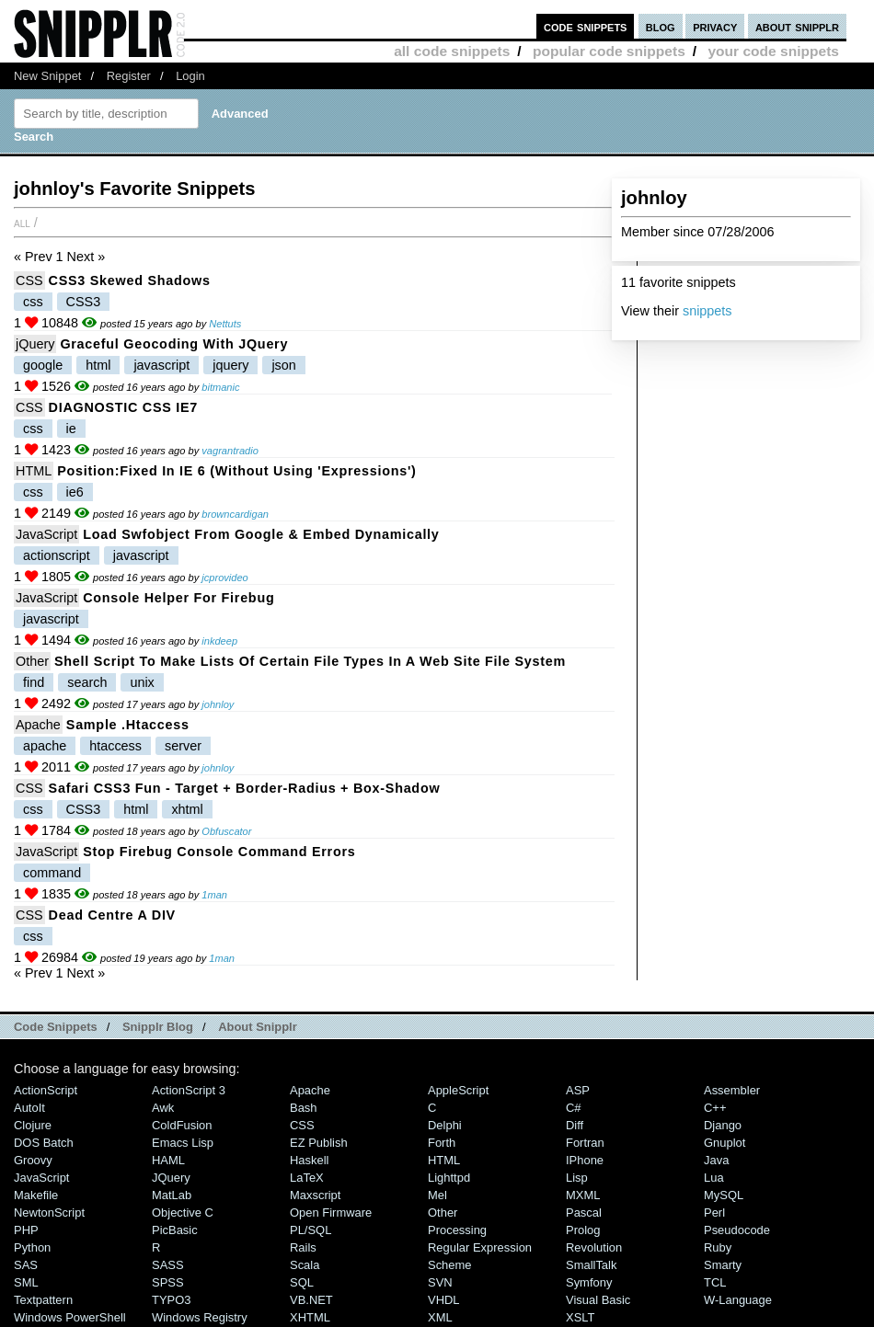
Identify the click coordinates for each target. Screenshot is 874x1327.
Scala (304, 1265)
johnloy (217, 704)
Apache (38, 724)
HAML (168, 1160)
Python (32, 1247)
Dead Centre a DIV (112, 915)
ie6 (75, 492)
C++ (715, 1108)
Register (129, 76)
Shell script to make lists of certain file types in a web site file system (310, 661)
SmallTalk (591, 1265)
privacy (715, 26)
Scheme (450, 1265)
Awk (163, 1108)
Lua (714, 1177)
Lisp (577, 1177)
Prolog (583, 1230)
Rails (303, 1247)
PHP (26, 1230)
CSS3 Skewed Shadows (130, 280)
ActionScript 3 (188, 1090)
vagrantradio (230, 450)
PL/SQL (310, 1230)
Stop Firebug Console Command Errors (219, 851)
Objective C (182, 1212)
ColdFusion (182, 1125)
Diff (574, 1125)
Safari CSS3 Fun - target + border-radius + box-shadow (245, 788)
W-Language (738, 1300)
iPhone (585, 1160)
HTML (34, 470)
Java (716, 1160)
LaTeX (307, 1177)
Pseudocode (737, 1230)
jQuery (35, 344)
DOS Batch (44, 1143)
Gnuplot (724, 1143)
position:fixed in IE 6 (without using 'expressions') (236, 470)
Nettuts (225, 323)
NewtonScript (49, 1212)
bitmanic (220, 387)
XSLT (580, 1317)
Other (32, 661)
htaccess (115, 745)
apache (44, 745)
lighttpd (449, 1177)
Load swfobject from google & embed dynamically (261, 534)
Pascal (584, 1212)
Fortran (585, 1143)
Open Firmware (331, 1212)
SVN (440, 1282)
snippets (707, 310)
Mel (437, 1195)
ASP (578, 1090)
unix (142, 682)
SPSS (168, 1282)
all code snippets (452, 51)
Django (723, 1125)
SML (26, 1282)
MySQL (723, 1195)
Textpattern (43, 1300)
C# (573, 1108)
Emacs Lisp (182, 1143)
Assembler (732, 1090)
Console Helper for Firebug (178, 597)
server (183, 745)
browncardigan (235, 514)
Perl (714, 1212)
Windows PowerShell (70, 1317)
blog (660, 26)
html (98, 365)
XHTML (310, 1317)
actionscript (56, 555)
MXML (583, 1195)
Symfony (589, 1282)
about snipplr (797, 26)
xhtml (186, 809)
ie (71, 428)
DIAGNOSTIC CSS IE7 (124, 407)
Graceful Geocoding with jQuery (174, 344)
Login (190, 76)
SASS (168, 1265)
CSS (29, 280)
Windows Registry (199, 1317)
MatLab (171, 1195)
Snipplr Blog (157, 1027)
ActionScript (45, 1090)
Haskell (309, 1160)
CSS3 (83, 301)
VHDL (444, 1300)
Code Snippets (56, 1027)
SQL (302, 1282)
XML (440, 1317)
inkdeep (219, 640)
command (52, 872)
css (33, 301)
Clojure (33, 1125)
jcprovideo (224, 577)
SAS (26, 1265)
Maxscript (315, 1195)
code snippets (585, 26)
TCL (715, 1282)
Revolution (594, 1247)
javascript (161, 365)
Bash (303, 1108)
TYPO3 (171, 1300)
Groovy (33, 1160)
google (43, 365)
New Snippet (47, 76)
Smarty (723, 1265)
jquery (230, 365)
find (33, 682)
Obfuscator (226, 831)
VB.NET (311, 1300)
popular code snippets (609, 51)
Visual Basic (598, 1300)
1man (214, 894)
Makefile (36, 1195)
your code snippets (773, 51)
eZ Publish (319, 1143)
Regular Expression (480, 1247)
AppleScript (458, 1090)
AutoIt (29, 1108)
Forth (441, 1143)
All (22, 222)
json (283, 365)
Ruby (717, 1247)
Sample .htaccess (128, 724)
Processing (457, 1230)
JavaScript (46, 534)
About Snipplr (257, 1027)
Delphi (445, 1125)
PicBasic (175, 1230)
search (87, 682)
